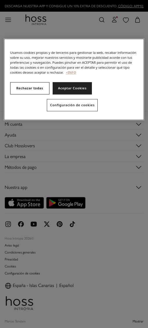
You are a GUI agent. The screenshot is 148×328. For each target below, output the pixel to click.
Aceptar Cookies (72, 88)
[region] (74, 79)
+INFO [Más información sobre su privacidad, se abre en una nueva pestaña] (71, 72)
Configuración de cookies (72, 105)
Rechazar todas (29, 88)
